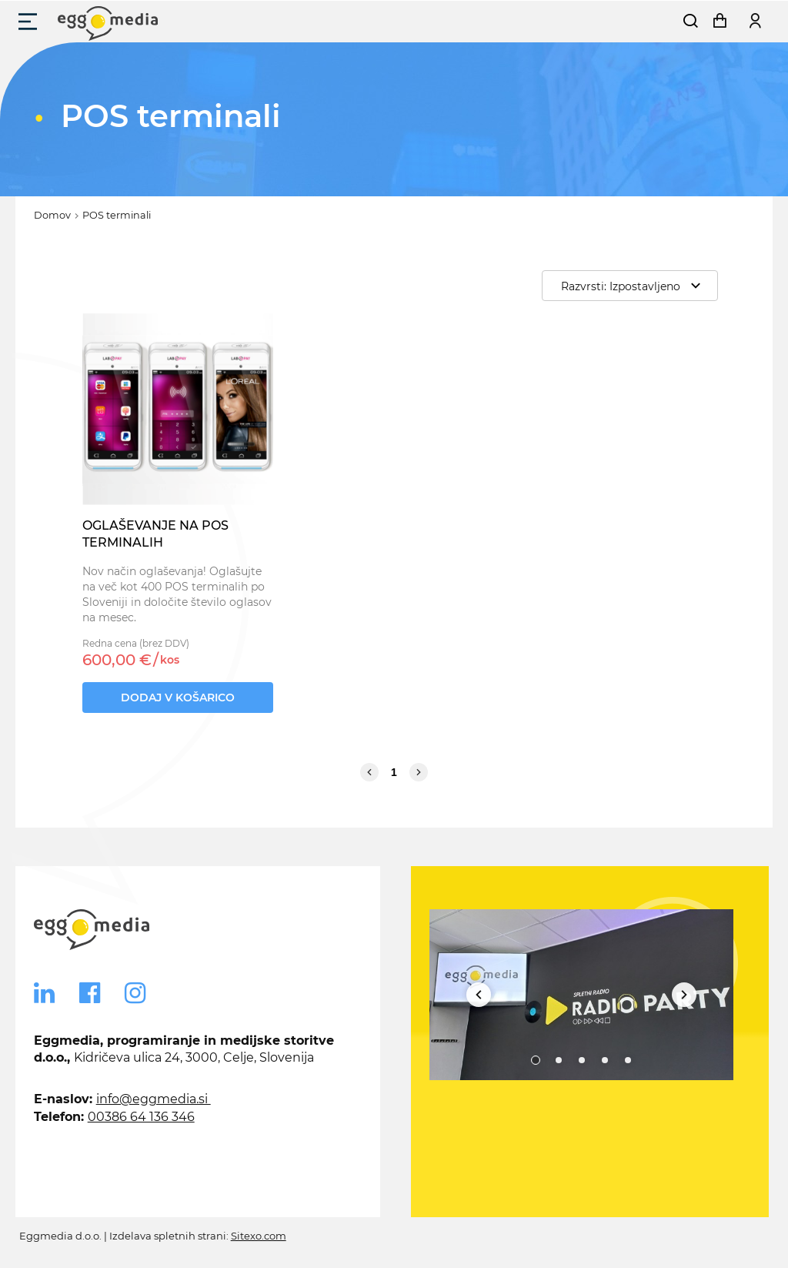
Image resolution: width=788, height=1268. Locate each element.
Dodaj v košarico (178, 697)
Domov (52, 215)
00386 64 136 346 (141, 1116)
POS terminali (116, 215)
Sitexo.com (258, 1236)
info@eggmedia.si (153, 1099)
